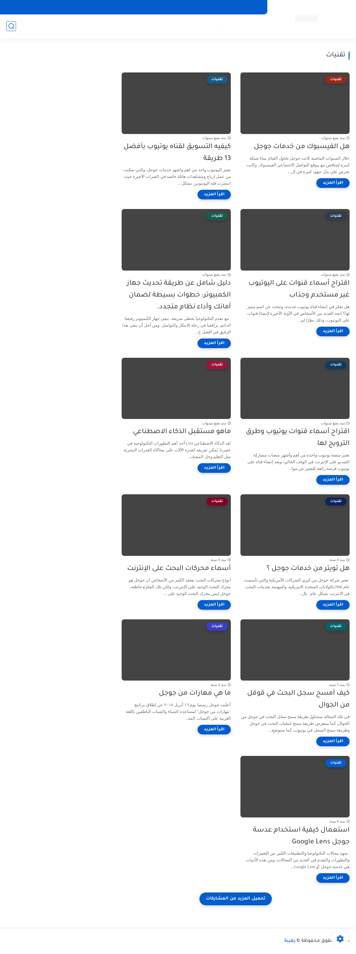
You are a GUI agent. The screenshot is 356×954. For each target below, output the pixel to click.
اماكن (203, 26)
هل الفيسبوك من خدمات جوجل (302, 147)
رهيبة (289, 941)
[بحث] (11, 26)
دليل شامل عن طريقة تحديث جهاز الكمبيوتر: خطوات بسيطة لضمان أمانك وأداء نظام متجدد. (179, 295)
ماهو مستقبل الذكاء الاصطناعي (182, 432)
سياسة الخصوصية (242, 7)
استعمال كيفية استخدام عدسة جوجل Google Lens (301, 836)
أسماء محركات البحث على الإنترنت (179, 569)
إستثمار (223, 26)
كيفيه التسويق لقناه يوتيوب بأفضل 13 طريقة (177, 153)
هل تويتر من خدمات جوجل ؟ (308, 569)
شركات (245, 26)
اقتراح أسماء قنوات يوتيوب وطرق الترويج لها (298, 438)
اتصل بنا (208, 7)
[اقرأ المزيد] (333, 183)
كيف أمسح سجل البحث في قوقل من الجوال (298, 699)
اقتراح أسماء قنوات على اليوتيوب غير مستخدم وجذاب (299, 289)
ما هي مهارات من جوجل (195, 693)
